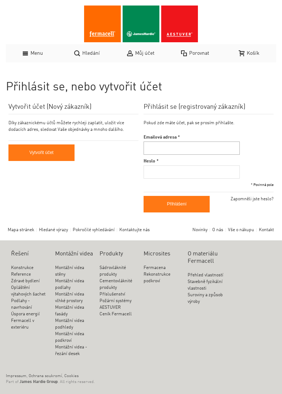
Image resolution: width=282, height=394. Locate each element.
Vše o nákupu (241, 230)
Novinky (199, 230)
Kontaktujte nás (134, 230)
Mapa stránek (21, 230)
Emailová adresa (160, 137)
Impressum (16, 376)
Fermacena (155, 268)
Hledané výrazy (53, 230)
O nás (217, 230)
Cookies (71, 376)
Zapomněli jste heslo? (252, 199)
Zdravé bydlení (25, 281)
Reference (21, 274)
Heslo (149, 161)
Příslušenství (112, 294)
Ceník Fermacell (116, 314)
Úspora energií (25, 314)
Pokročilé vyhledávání (94, 230)
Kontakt (266, 230)
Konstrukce (22, 268)
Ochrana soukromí (45, 376)
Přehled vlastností (205, 275)
